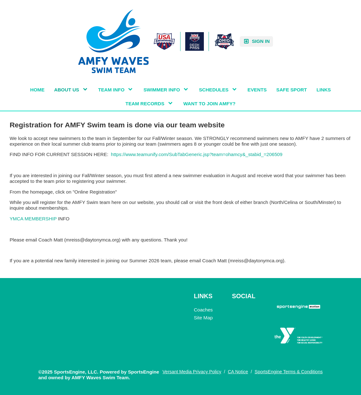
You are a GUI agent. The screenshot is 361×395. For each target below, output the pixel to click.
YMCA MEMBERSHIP (33, 218)
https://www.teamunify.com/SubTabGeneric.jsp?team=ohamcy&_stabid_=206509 (196, 154)
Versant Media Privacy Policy (192, 371)
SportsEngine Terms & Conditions (289, 371)
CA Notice (238, 371)
